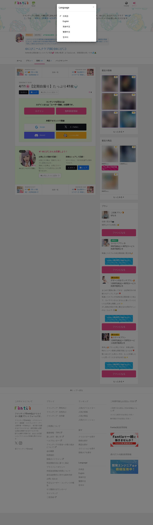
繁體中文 (66, 32)
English (66, 21)
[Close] (93, 7)
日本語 (65, 16)
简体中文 (66, 27)
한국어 (65, 37)
